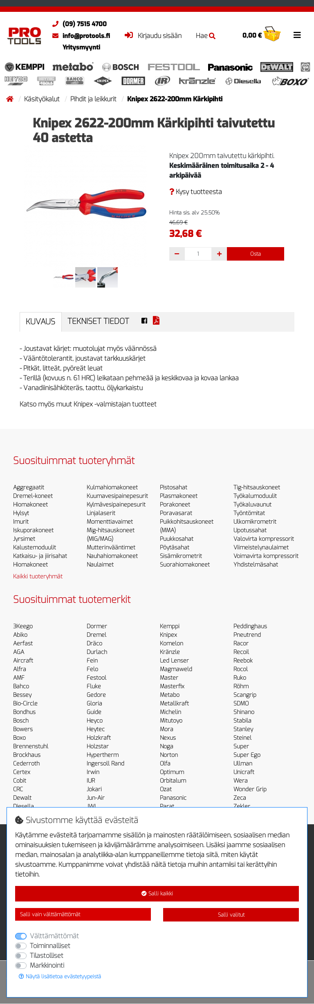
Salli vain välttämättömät (50, 914)
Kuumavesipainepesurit (117, 496)
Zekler (241, 806)
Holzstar (98, 746)
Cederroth (26, 764)
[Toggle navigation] (297, 35)
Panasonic (173, 798)
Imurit (21, 522)
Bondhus (24, 712)
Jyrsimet (24, 539)
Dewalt (22, 798)
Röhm (241, 686)
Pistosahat (173, 487)
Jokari (94, 789)
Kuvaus (40, 322)
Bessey (22, 695)
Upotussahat (250, 530)
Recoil (241, 652)
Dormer (97, 626)
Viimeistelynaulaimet (261, 547)
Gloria (94, 703)
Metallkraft (174, 703)
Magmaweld (176, 669)
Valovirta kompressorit (263, 539)
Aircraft (23, 661)
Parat (167, 806)
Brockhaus (26, 755)
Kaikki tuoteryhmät (38, 576)
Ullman (242, 764)
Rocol (240, 669)
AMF (19, 678)
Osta (255, 253)
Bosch (21, 721)
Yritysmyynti (81, 47)
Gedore (96, 695)
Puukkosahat (176, 539)
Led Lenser (174, 661)
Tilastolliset (46, 955)
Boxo (19, 738)
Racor (241, 643)
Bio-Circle (25, 703)
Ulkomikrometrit (254, 522)
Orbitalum (173, 781)
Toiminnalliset (50, 946)
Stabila (242, 721)
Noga (166, 746)
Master (169, 678)
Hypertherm (103, 755)
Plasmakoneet (178, 496)
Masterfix (172, 686)
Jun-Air (96, 798)
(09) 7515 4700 (77, 24)
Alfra (19, 669)
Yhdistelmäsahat (255, 565)
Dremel (96, 635)
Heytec (96, 729)
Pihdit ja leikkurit (94, 99)
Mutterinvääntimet (111, 547)
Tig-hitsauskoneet (256, 487)
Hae (205, 35)
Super (241, 746)
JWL (92, 806)
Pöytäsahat (174, 547)
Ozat (166, 789)
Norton (169, 755)
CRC (18, 789)
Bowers (23, 729)
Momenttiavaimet (110, 522)
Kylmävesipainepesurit (116, 505)
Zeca (239, 798)
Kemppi (169, 626)
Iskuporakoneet (33, 530)
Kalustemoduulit (34, 547)
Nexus (168, 738)
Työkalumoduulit (255, 496)
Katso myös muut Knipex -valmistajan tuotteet (88, 404)
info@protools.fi (79, 36)
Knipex (168, 635)
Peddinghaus (250, 626)
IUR (91, 781)
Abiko (20, 635)
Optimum (172, 772)
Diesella (23, 806)
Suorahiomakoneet (185, 565)
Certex (21, 772)
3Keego (23, 626)
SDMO (241, 703)
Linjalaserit (101, 513)
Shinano (243, 712)
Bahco (21, 686)
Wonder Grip (250, 789)
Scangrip (244, 695)
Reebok (243, 661)
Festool (96, 678)
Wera (240, 781)
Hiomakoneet (30, 505)
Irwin (93, 772)
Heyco (95, 721)
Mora (166, 729)
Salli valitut (231, 914)
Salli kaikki (157, 893)
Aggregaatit (28, 487)
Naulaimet (100, 565)
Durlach (97, 652)
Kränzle (170, 652)
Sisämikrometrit (181, 556)
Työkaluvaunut (252, 505)
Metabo (169, 695)
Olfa (165, 764)
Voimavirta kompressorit (265, 556)
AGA (18, 652)
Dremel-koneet (33, 496)
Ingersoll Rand (105, 764)
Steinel (242, 738)
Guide (94, 712)
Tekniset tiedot (98, 321)
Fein (92, 661)
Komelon (171, 643)
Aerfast (23, 643)
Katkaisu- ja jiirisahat (40, 556)
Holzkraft (99, 738)
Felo (92, 669)
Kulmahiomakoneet (112, 487)
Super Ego (246, 755)
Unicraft (243, 772)
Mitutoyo (171, 721)
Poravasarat (176, 513)
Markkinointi (47, 965)
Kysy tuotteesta (195, 191)
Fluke (94, 686)
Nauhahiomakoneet (112, 556)
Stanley (243, 729)
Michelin (170, 712)
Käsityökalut (42, 99)
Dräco (94, 643)
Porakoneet (175, 505)
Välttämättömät (54, 936)
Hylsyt (21, 513)
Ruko (239, 678)
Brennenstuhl (30, 746)
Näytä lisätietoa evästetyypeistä (60, 976)
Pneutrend (247, 635)
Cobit (19, 781)
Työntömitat (249, 513)
